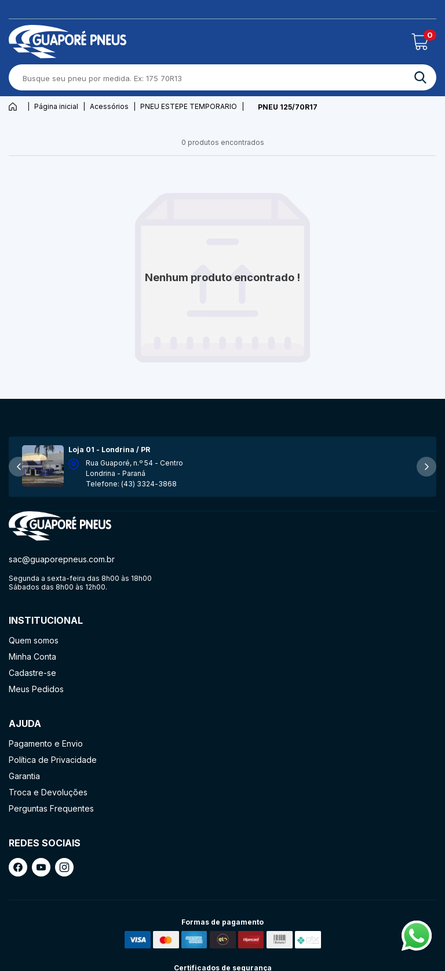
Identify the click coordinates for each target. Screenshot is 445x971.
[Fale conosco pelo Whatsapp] (417, 947)
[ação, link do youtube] (41, 867)
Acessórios (109, 106)
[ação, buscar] (420, 77)
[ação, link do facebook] (18, 867)
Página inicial (56, 106)
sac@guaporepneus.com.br (62, 559)
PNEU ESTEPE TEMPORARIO (188, 106)
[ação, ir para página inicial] (60, 526)
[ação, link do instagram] (64, 867)
